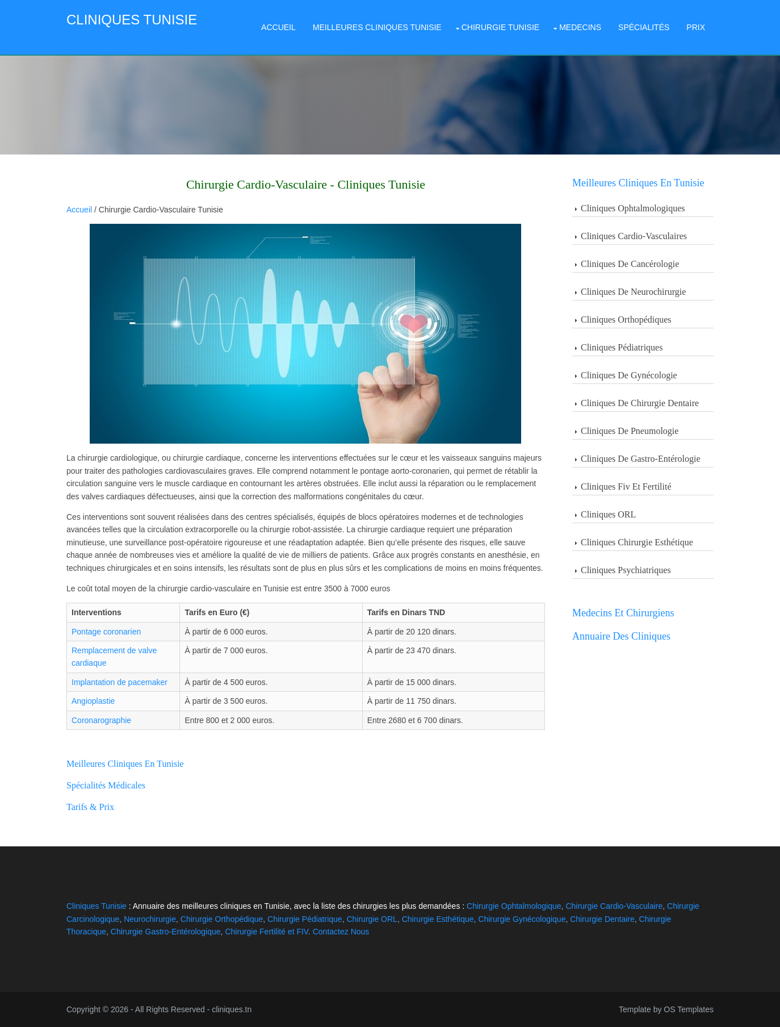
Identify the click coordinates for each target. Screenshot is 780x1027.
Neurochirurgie (150, 919)
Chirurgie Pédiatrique (304, 919)
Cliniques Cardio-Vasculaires (634, 236)
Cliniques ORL (608, 514)
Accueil (278, 27)
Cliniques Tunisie (131, 19)
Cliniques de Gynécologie (629, 375)
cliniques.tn (231, 1009)
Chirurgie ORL (371, 919)
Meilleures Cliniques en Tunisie (638, 183)
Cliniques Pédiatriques (621, 347)
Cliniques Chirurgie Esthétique (637, 542)
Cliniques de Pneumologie (629, 431)
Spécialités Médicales (105, 785)
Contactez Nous (341, 931)
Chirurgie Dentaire (602, 919)
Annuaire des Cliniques (621, 636)
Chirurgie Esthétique (438, 919)
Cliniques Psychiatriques (626, 570)
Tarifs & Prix (90, 807)
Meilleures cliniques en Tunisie (125, 764)
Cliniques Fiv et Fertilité (626, 486)
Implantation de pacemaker (119, 682)
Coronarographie (101, 720)
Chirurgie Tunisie (500, 27)
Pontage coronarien (106, 631)
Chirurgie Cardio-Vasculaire (613, 906)
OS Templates (689, 1009)
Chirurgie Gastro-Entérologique (166, 931)
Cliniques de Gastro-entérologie (641, 459)
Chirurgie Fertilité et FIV (266, 931)
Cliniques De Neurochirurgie (633, 292)
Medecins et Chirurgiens (623, 613)
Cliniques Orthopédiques (626, 319)
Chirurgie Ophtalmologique (514, 906)
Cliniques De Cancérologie (630, 264)
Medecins (580, 27)
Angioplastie (93, 700)
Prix (695, 27)
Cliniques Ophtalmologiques (633, 208)
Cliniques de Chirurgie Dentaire (640, 403)
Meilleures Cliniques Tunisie (377, 27)
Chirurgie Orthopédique (222, 919)
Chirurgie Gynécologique (521, 919)
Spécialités (643, 27)
